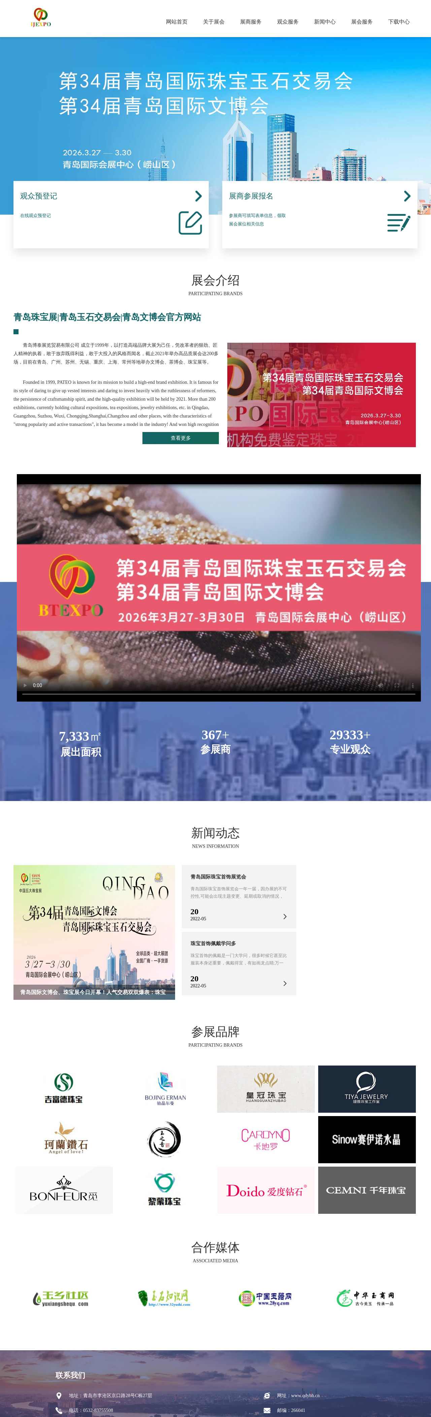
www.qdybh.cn (305, 1395)
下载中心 (399, 22)
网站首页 (177, 22)
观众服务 (288, 22)
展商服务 (251, 22)
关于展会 (214, 22)
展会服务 (362, 22)
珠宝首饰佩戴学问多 (215, 943)
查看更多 (195, 439)
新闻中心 (325, 22)
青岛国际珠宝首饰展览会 (220, 877)
